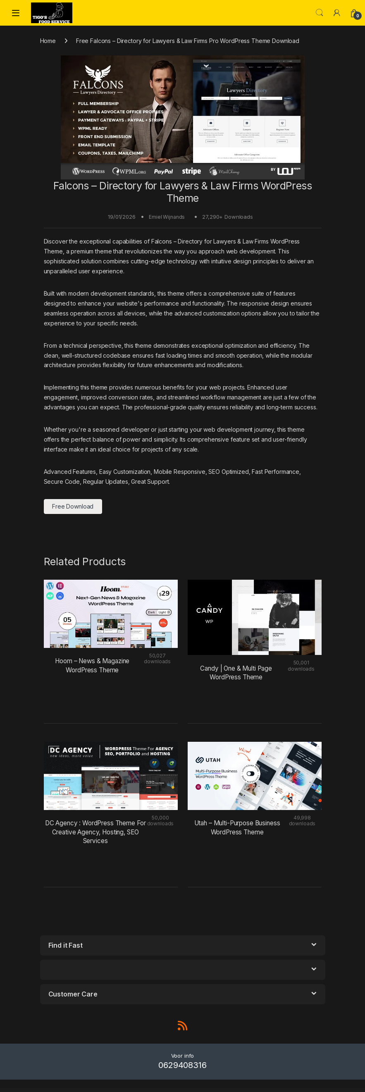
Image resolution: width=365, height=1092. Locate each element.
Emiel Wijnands (167, 217)
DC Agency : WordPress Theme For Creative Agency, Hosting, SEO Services (95, 832)
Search (319, 12)
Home (48, 40)
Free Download (72, 506)
